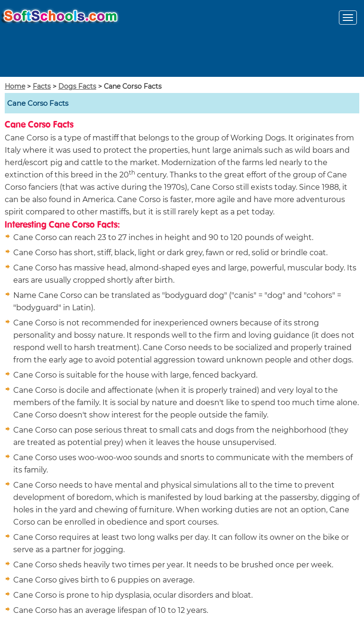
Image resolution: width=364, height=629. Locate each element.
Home (15, 86)
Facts (42, 86)
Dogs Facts (77, 86)
